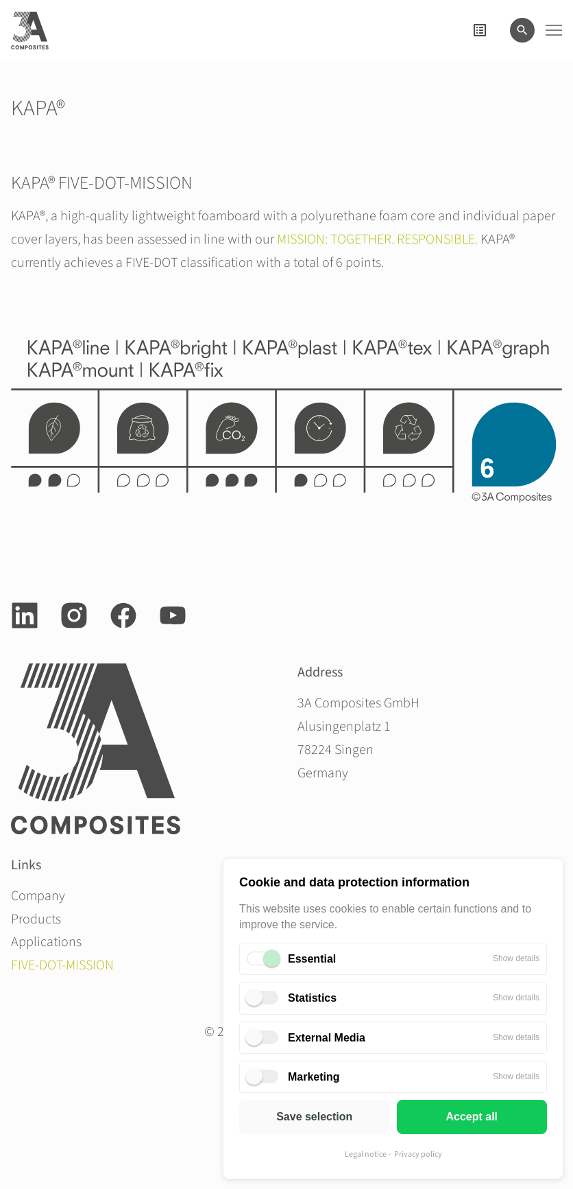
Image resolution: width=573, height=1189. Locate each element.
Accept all (472, 1116)
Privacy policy (418, 1154)
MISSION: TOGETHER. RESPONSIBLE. (377, 239)
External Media (326, 1038)
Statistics (312, 998)
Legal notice (366, 1154)
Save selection (314, 1116)
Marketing (314, 1077)
